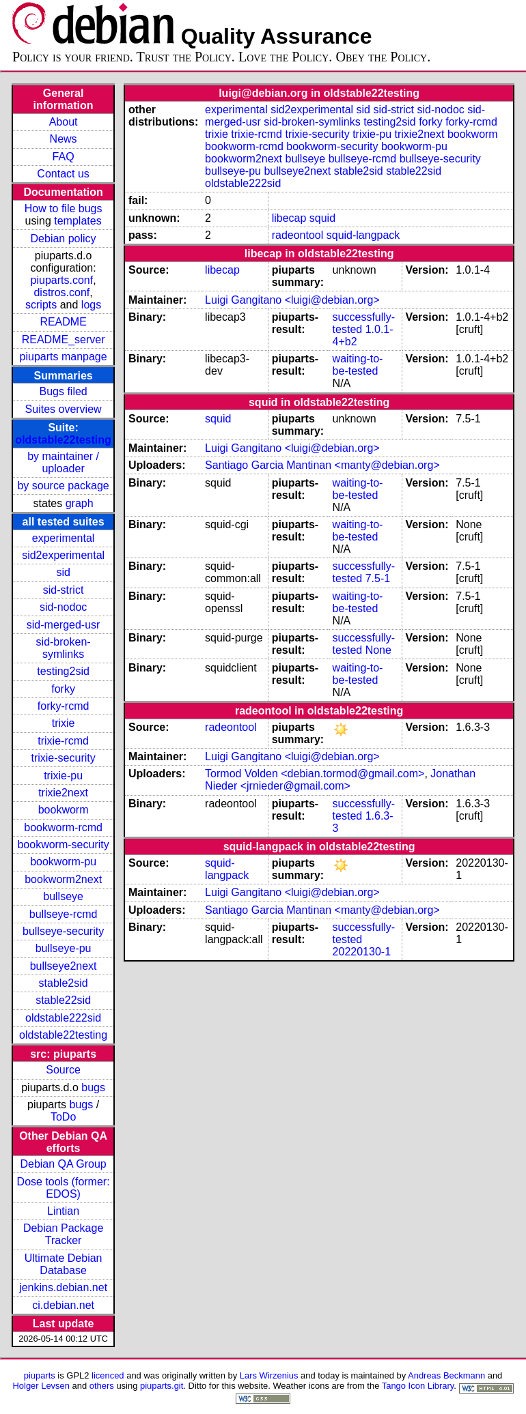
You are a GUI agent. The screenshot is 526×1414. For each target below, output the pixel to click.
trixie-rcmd (63, 741)
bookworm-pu (63, 861)
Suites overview (63, 409)
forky (63, 689)
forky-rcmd (63, 706)
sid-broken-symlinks (63, 648)
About (63, 122)
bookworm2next (63, 879)
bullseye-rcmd (63, 914)
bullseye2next (63, 966)
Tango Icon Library (418, 1386)
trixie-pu (63, 775)
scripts (41, 305)
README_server (63, 339)
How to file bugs (63, 208)
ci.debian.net (63, 1305)
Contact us (63, 173)
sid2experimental (63, 555)
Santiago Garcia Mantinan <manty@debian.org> (322, 465)
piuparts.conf (62, 280)
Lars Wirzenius (269, 1375)
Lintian (63, 1211)
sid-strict (63, 590)
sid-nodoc (63, 607)
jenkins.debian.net (63, 1287)
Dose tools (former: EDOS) (63, 1188)
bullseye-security (63, 931)
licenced (108, 1375)
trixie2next (63, 792)
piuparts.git (161, 1386)
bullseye (63, 896)
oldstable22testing (63, 440)
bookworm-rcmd (63, 827)
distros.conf (61, 292)
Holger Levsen (41, 1386)
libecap (289, 218)
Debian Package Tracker (63, 1234)
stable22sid (63, 1000)
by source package (63, 485)
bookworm (63, 810)
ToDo (63, 1117)
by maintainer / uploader (63, 462)
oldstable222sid (63, 1018)
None (378, 650)
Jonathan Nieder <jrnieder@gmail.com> (340, 780)
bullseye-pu (64, 948)
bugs (93, 1087)
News (63, 139)
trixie (63, 723)
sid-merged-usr (63, 625)
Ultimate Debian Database (63, 1264)
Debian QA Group (63, 1164)
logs (91, 305)
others (101, 1386)
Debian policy (63, 238)
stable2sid (63, 983)
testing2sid (63, 671)
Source (63, 1070)
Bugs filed (63, 391)
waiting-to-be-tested (358, 365)
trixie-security (63, 758)
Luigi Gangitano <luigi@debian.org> (292, 300)
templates (77, 221)
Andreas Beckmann (446, 1375)
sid (63, 572)
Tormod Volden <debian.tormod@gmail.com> (314, 773)
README (63, 322)
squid (322, 218)
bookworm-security (63, 844)
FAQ (63, 156)
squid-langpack (363, 235)
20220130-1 (362, 951)
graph (80, 503)
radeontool (298, 235)
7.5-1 (377, 578)
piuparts (39, 1375)
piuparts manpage (63, 356)
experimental (63, 538)
